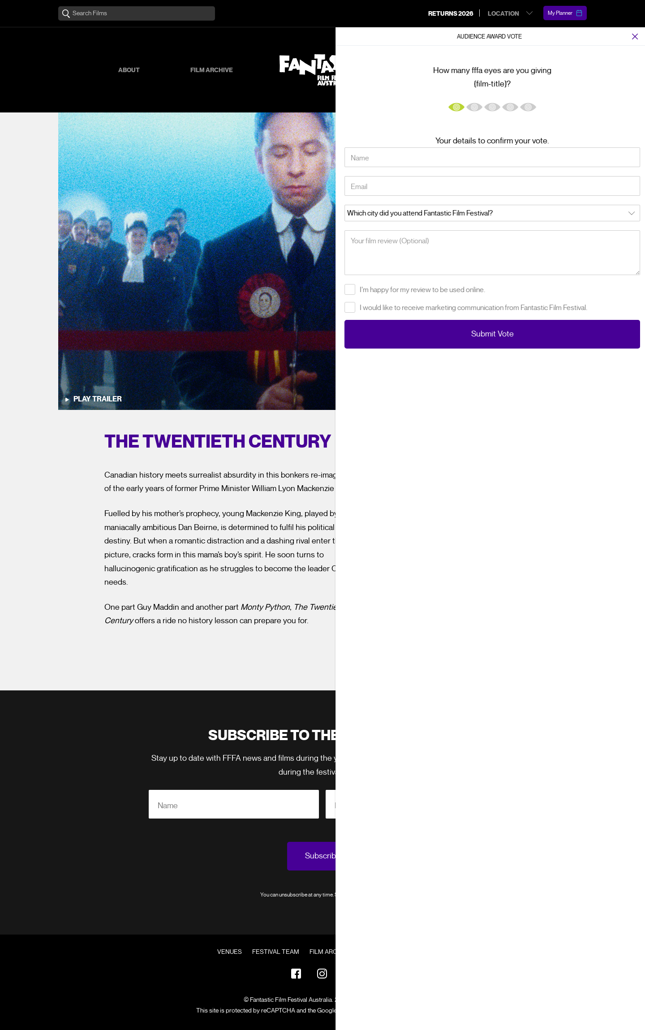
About (129, 70)
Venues (229, 952)
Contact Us (408, 952)
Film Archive (211, 70)
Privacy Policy (368, 894)
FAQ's (369, 952)
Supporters (474, 70)
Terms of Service (409, 1010)
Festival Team (275, 952)
